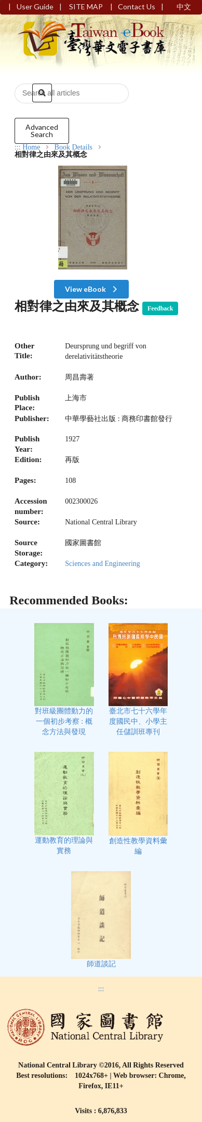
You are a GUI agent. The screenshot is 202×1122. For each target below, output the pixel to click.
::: (18, 147)
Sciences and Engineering (102, 563)
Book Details (74, 147)
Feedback (160, 308)
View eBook (92, 289)
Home (31, 147)
